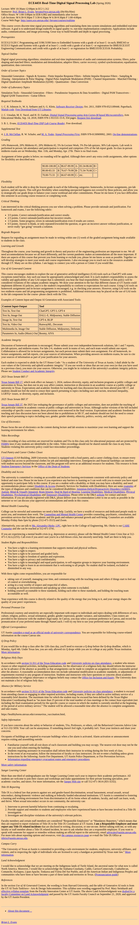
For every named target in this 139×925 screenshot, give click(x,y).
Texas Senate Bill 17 (12, 382)
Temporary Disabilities (58, 494)
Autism (5, 492)
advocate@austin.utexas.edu (121, 832)
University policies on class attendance (91, 663)
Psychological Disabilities (27, 494)
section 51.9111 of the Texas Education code (45, 691)
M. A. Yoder (47, 134)
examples (128, 486)
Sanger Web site (72, 781)
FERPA (5, 444)
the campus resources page (75, 835)
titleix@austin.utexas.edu (14, 838)
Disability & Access (45, 486)
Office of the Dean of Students (54, 466)
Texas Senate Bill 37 (12, 404)
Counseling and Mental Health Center (63, 514)
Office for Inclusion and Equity (98, 677)
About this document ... (20, 911)
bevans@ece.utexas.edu (47, 11)
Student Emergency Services (16, 466)
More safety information (13, 764)
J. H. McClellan (12, 134)
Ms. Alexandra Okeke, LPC (46, 525)
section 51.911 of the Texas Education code (44, 663)
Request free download (89, 118)
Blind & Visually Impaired (24, 492)
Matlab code (7, 109)
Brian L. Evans (9, 922)
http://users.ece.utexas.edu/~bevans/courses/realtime (48, 20)
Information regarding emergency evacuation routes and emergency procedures (48, 759)
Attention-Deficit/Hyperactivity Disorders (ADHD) (103, 489)
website (100, 494)
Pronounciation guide (106, 874)
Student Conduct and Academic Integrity (33, 371)
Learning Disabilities (92, 492)
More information (10, 652)
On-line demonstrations (125, 134)
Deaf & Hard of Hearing (67, 492)
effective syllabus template (15, 891)
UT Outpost (7, 457)
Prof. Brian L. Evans (23, 11)
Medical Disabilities (114, 492)
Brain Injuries (46, 492)
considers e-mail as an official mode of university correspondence (47, 632)
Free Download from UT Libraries (33, 109)
